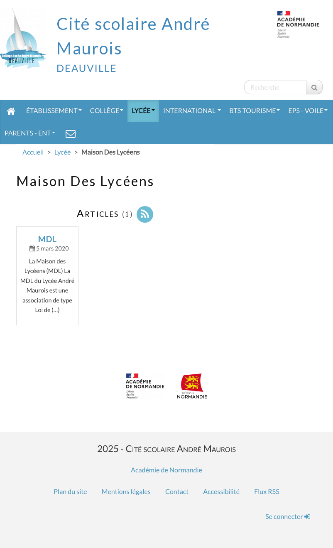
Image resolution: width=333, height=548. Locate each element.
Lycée (143, 111)
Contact (177, 492)
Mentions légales (126, 492)
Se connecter (287, 517)
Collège (107, 111)
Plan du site (70, 492)
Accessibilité (221, 492)
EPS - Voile (308, 111)
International (192, 111)
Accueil (33, 152)
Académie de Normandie (166, 470)
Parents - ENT (30, 133)
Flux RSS (266, 492)
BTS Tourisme (254, 111)
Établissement (54, 111)
